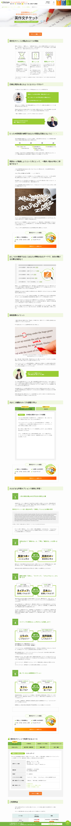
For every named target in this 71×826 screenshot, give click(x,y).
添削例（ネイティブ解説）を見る (34, 788)
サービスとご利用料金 (26, 7)
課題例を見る (30, 786)
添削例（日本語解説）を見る (33, 789)
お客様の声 (32, 3)
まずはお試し (20, 3)
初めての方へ (13, 3)
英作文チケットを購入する (35, 247)
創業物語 (35, 3)
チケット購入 (35, 34)
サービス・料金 (26, 3)
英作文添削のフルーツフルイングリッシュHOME (11, 7)
